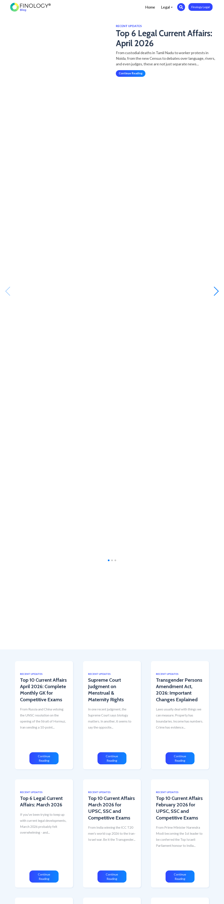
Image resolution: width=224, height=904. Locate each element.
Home (151, 6)
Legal (167, 7)
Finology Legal (200, 7)
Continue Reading (113, 73)
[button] (8, 291)
